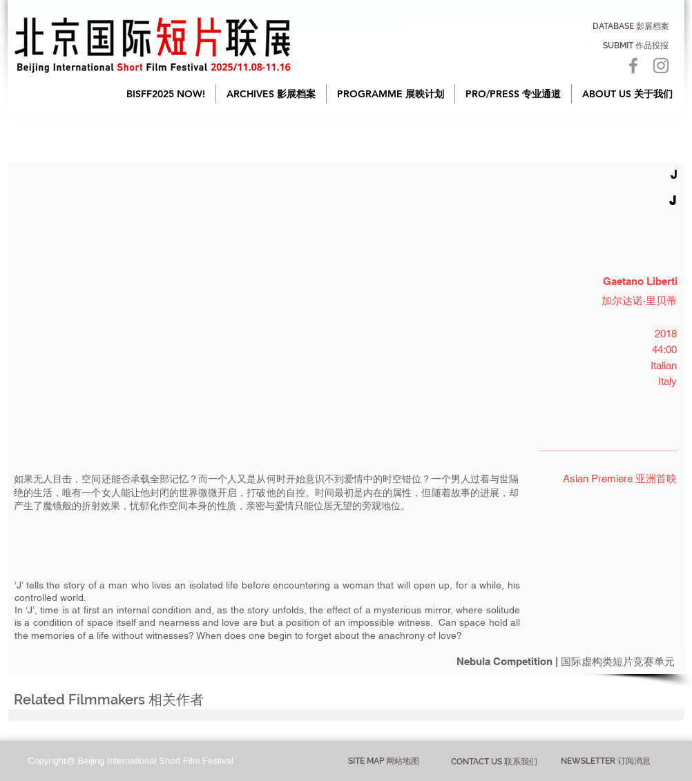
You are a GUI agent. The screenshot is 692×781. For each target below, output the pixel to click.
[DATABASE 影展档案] (630, 26)
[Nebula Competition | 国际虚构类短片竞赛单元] (346, 661)
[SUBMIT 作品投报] (635, 45)
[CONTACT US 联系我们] (494, 762)
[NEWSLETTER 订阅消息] (605, 761)
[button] (271, 93)
